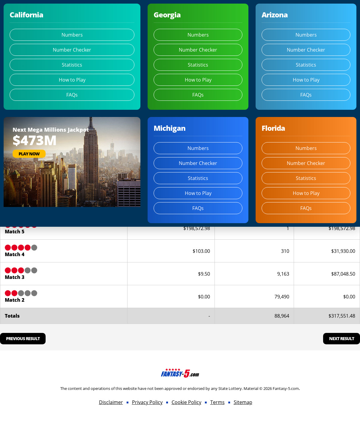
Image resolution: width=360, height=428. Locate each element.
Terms (217, 402)
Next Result (341, 338)
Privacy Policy (147, 402)
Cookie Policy (186, 402)
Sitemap (243, 402)
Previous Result (23, 338)
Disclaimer (111, 402)
